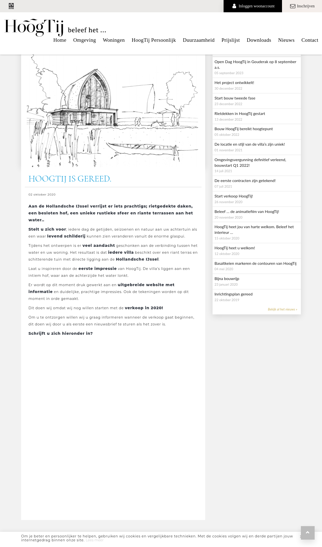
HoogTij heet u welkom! (235, 247)
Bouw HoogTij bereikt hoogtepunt (244, 128)
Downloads (259, 40)
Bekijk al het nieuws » (282, 309)
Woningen (114, 40)
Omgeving (84, 40)
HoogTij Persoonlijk (154, 40)
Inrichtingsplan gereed (234, 294)
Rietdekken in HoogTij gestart (240, 113)
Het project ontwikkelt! (234, 82)
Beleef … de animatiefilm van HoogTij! (247, 211)
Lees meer (95, 540)
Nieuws (286, 40)
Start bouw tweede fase (235, 98)
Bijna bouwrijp (227, 278)
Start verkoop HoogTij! (234, 196)
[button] (308, 533)
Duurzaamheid (199, 40)
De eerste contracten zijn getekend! (245, 180)
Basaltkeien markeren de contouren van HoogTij (255, 263)
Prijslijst (230, 40)
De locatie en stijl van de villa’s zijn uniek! (250, 144)
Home (59, 40)
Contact (309, 40)
